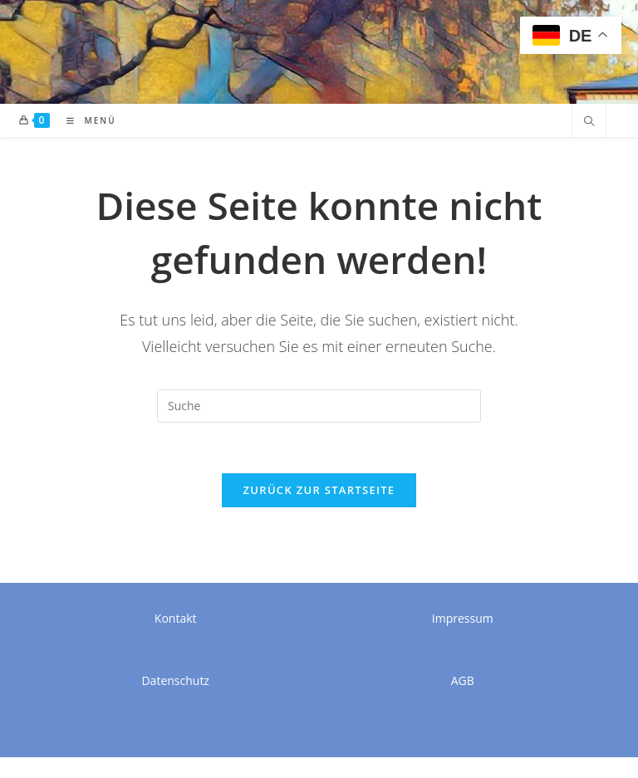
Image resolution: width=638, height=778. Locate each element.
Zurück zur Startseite (319, 489)
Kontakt (176, 618)
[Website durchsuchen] (589, 122)
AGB (462, 680)
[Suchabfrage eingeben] (319, 406)
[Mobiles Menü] (85, 120)
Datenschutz (175, 680)
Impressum (462, 618)
